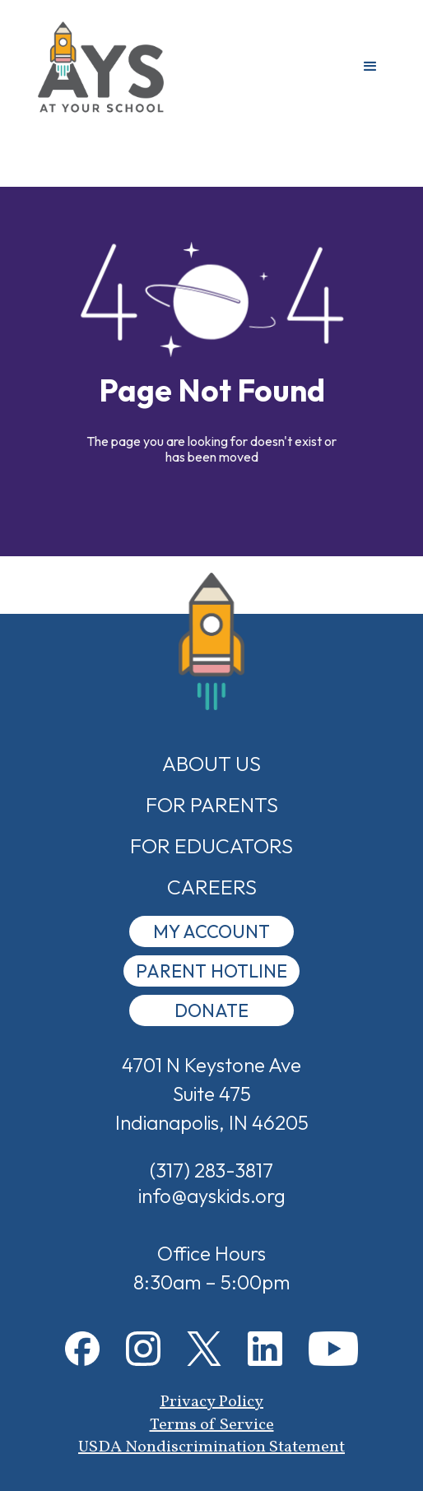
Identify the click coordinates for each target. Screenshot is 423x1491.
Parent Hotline (211, 970)
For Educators (211, 846)
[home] (101, 66)
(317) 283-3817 (211, 1170)
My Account (211, 931)
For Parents (212, 804)
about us (211, 763)
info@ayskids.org (212, 1195)
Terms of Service (212, 1425)
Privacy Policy (211, 1402)
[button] (370, 66)
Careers (212, 887)
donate (211, 1010)
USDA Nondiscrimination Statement (211, 1447)
